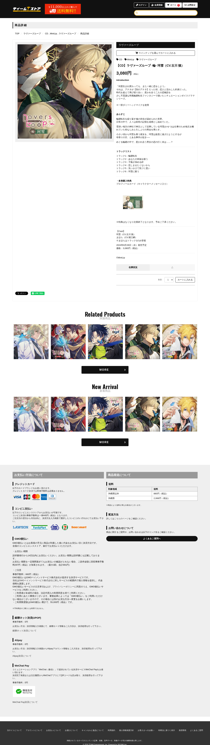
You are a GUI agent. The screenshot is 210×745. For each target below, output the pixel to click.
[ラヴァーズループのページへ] (32, 33)
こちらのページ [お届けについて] (121, 519)
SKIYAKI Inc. (122, 740)
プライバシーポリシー (63, 587)
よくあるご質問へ (152, 538)
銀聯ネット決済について (24, 631)
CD (120, 59)
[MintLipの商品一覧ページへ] (53, 33)
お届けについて (71, 726)
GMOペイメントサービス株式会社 (36, 580)
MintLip (130, 59)
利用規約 (111, 726)
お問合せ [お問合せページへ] (190, 5)
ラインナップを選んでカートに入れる (156, 53)
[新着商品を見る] (105, 442)
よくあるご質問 (196, 726)
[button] (15, 342)
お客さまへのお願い (146, 726)
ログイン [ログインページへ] (141, 5)
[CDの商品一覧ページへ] (46, 33)
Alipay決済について (22, 656)
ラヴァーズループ (147, 59)
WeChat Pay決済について (25, 702)
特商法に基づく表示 (166, 726)
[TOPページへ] (27, 9)
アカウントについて (34, 726)
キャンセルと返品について (93, 726)
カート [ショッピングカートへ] (173, 5)
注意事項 (39, 587)
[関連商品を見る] (105, 370)
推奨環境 (182, 726)
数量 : (160, 280)
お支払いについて (53, 726)
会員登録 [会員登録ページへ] (156, 5)
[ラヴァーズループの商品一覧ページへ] (67, 33)
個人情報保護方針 (126, 726)
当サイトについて (14, 726)
